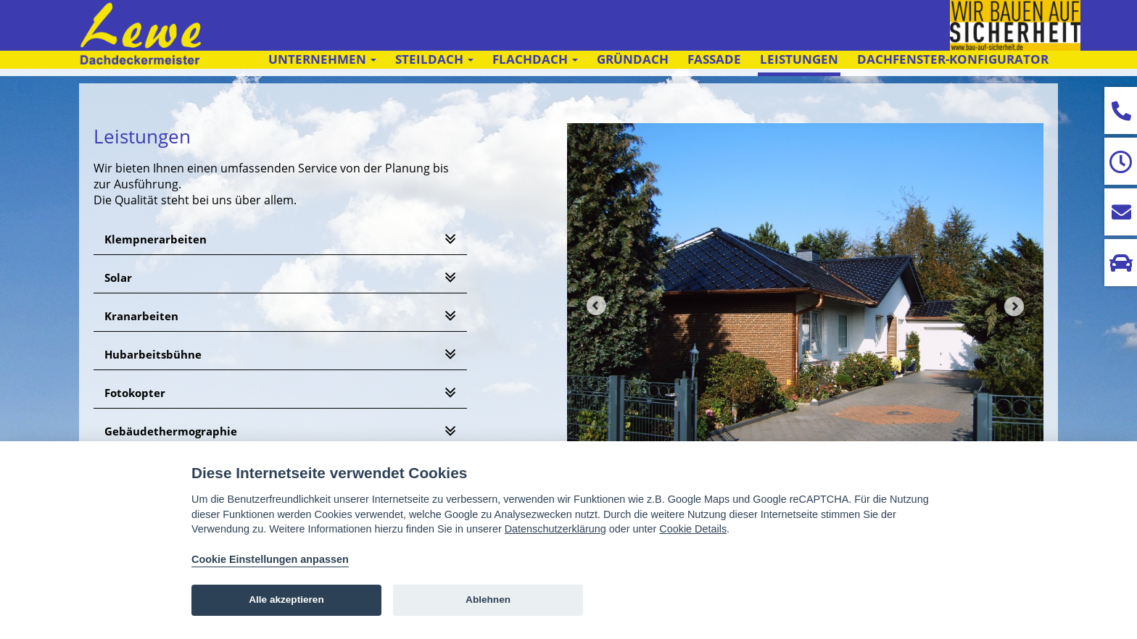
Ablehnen (488, 599)
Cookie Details (693, 529)
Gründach (633, 59)
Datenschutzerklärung (555, 529)
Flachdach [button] (535, 59)
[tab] (280, 239)
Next (1014, 306)
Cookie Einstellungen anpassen (270, 559)
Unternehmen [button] (322, 59)
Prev (596, 306)
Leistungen (799, 59)
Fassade (714, 59)
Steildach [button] (434, 59)
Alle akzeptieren (286, 599)
